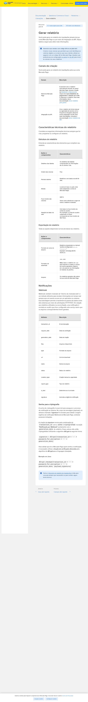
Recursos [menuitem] (45, 3)
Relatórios (74, 15)
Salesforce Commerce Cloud (58, 15)
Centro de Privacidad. (67, 696)
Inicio (24, 3)
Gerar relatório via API (69, 119)
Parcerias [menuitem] (54, 3)
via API (71, 57)
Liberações (39, 18)
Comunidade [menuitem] (65, 3)
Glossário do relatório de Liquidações (60, 473)
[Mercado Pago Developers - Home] (13, 3)
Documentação (41, 15)
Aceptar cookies (39, 699)
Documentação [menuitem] (33, 3)
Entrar (71, 3)
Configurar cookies (52, 699)
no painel (64, 57)
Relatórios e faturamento (69, 92)
